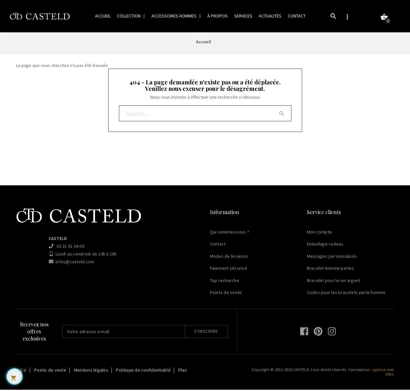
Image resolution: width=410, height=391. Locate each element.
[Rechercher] (205, 115)
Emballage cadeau (325, 245)
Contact (218, 245)
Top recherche (224, 282)
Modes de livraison (229, 257)
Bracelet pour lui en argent (334, 282)
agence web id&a (383, 373)
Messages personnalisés (332, 257)
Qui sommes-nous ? (229, 233)
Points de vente (226, 294)
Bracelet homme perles (330, 269)
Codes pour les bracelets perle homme (346, 294)
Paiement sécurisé (228, 269)
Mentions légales (91, 371)
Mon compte (319, 233)
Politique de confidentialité (143, 371)
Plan (182, 371)
